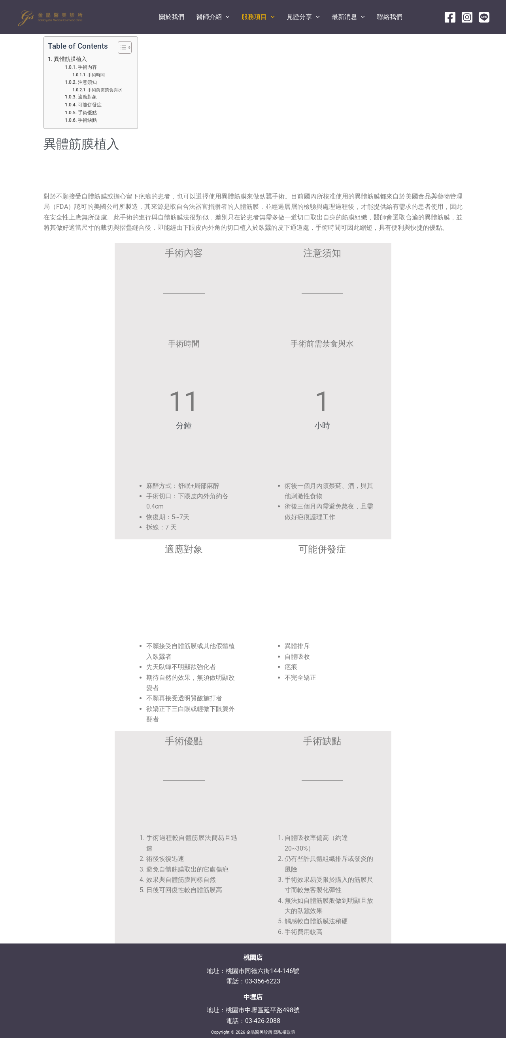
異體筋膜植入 (70, 59)
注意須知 (87, 82)
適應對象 (87, 97)
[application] (259, 17)
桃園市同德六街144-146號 (262, 971)
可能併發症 (90, 105)
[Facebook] (450, 17)
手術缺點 (87, 120)
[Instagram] (467, 17)
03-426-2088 (262, 1021)
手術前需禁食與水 (104, 90)
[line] (484, 17)
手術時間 (96, 75)
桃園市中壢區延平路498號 (263, 1010)
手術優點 (87, 112)
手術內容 (87, 67)
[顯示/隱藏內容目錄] (121, 47)
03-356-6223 (262, 981)
